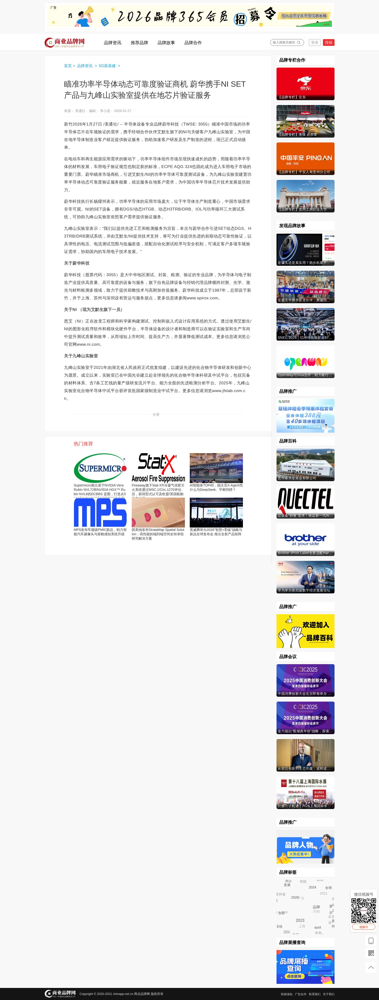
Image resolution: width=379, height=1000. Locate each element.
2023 (299, 920)
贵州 (333, 923)
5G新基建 (108, 66)
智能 (303, 882)
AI (286, 913)
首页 (68, 66)
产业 (301, 899)
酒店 (288, 881)
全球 (328, 887)
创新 (281, 912)
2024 (312, 887)
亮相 (316, 912)
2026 (294, 897)
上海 (302, 927)
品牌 (316, 906)
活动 (279, 926)
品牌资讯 (85, 66)
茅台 (330, 909)
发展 (287, 885)
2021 (324, 893)
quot (317, 927)
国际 (287, 932)
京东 (320, 879)
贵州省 (281, 894)
